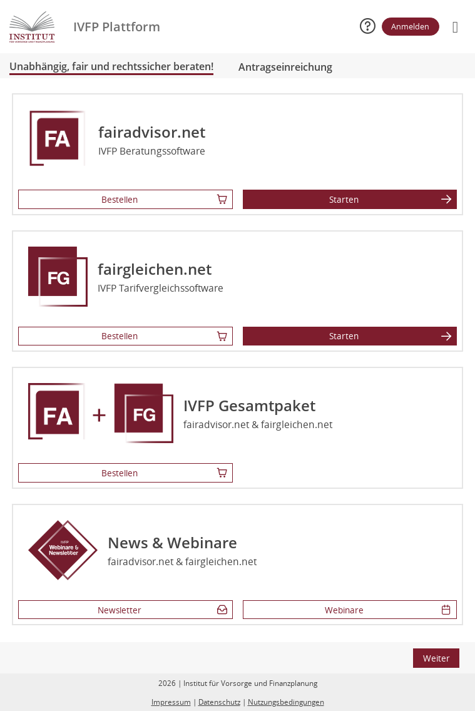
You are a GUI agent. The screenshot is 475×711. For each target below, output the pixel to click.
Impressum (171, 702)
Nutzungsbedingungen (286, 702)
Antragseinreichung (285, 67)
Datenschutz (219, 702)
